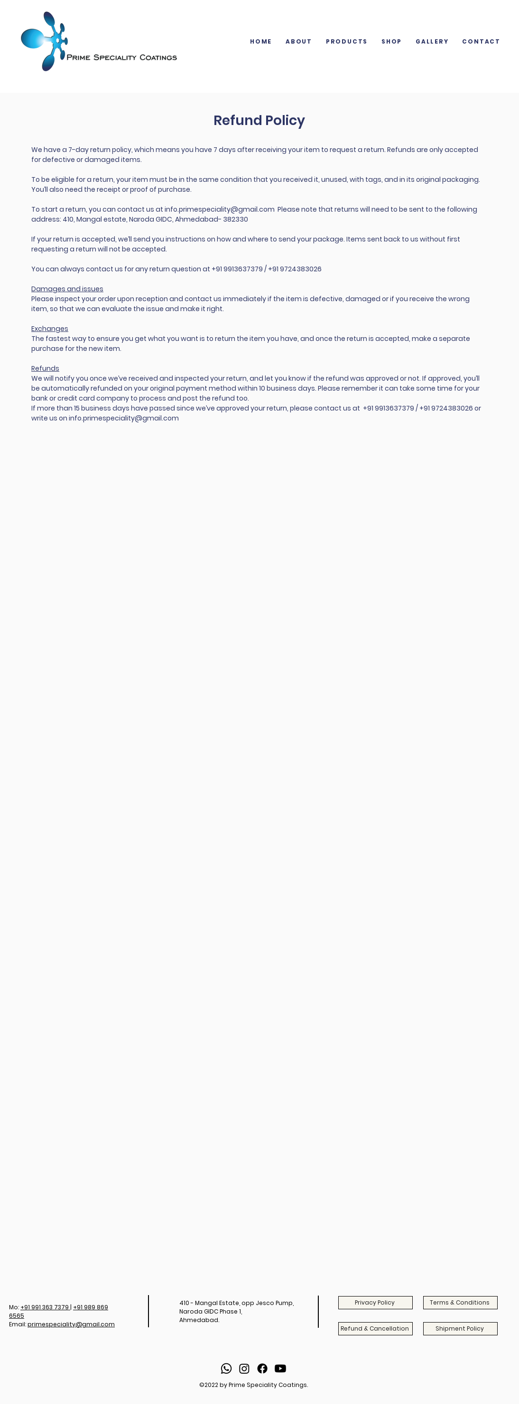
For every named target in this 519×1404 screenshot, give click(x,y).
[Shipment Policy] (460, 1328)
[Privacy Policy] (375, 1302)
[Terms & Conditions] (460, 1302)
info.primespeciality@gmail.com (220, 209)
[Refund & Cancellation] (375, 1328)
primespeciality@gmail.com (71, 1324)
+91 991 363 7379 (45, 1307)
